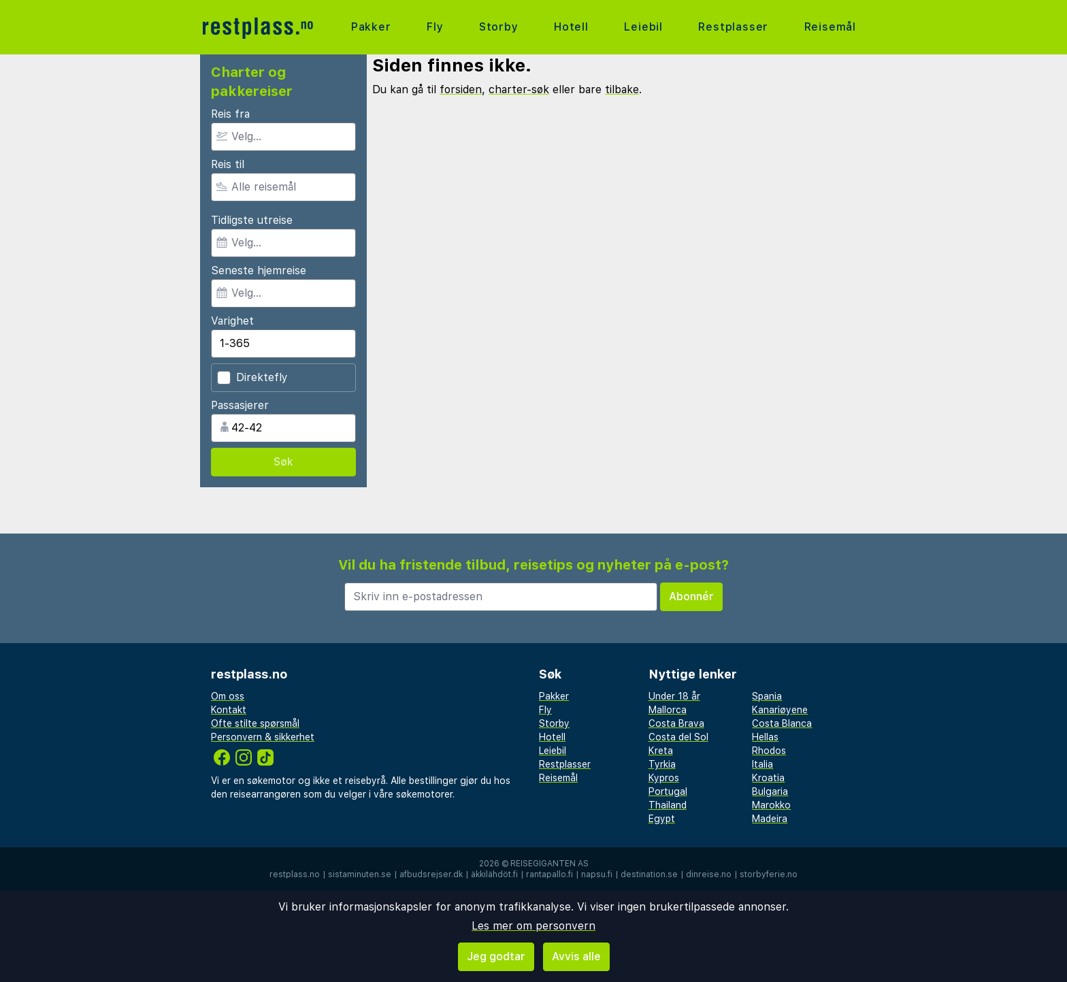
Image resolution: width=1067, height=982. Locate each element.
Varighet (232, 320)
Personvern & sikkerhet (262, 737)
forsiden (461, 89)
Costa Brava (676, 723)
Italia (762, 764)
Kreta (661, 750)
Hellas (765, 737)
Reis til (227, 164)
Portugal (668, 791)
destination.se (649, 874)
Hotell (571, 26)
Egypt (662, 818)
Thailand (668, 805)
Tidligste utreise (252, 220)
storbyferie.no (769, 874)
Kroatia (768, 777)
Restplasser (733, 26)
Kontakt (228, 709)
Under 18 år (674, 696)
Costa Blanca (782, 723)
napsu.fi (596, 874)
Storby (499, 26)
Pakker (371, 26)
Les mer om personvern (533, 925)
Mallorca (668, 709)
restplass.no (294, 874)
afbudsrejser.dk (431, 874)
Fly (435, 26)
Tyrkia (662, 764)
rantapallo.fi (549, 874)
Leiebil (643, 26)
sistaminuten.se (359, 874)
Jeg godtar (496, 956)
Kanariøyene (780, 709)
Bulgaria (770, 791)
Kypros (664, 777)
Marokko (771, 805)
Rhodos (769, 750)
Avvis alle (576, 956)
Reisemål (830, 26)
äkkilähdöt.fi (494, 874)
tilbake (622, 89)
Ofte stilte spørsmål (255, 723)
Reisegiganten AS (549, 863)
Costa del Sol (678, 737)
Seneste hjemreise (258, 270)
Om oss (227, 696)
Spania (767, 696)
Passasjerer (240, 405)
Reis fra (230, 114)
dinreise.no (709, 874)
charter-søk (519, 89)
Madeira (769, 818)
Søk (283, 461)
